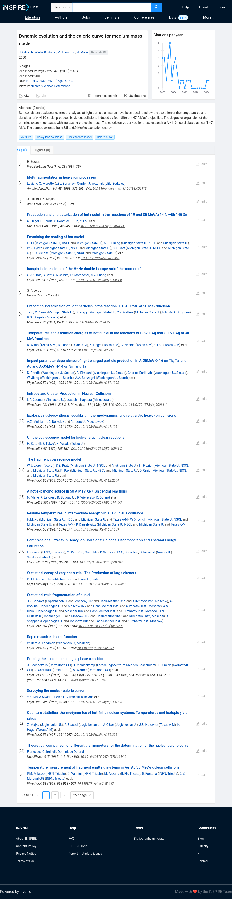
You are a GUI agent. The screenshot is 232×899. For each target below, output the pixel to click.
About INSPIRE (26, 838)
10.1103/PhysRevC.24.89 (93, 322)
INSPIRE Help (77, 846)
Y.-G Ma (32, 697)
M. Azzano (111, 773)
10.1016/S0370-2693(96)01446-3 (99, 502)
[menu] (197, 7)
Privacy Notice (26, 853)
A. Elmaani (84, 373)
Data (172, 17)
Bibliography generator (150, 838)
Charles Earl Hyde (140, 373)
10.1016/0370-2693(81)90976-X (100, 448)
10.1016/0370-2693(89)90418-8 (101, 562)
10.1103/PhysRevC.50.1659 (100, 529)
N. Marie (83, 52)
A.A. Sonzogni (85, 378)
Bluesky (202, 846)
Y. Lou (84, 221)
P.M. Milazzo (36, 773)
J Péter (57, 697)
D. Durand (103, 497)
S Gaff (47, 275)
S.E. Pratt (62, 465)
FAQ (71, 838)
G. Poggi (82, 312)
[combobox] (112, 7)
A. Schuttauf (43, 670)
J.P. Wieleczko (85, 497)
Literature (32, 17)
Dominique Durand (71, 751)
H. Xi (30, 243)
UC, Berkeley (55, 421)
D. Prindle (33, 373)
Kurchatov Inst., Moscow (150, 601)
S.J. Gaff (119, 248)
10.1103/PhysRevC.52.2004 (100, 480)
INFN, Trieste (56, 773)
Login (221, 7)
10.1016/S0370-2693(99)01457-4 (49, 81)
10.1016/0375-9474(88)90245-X (102, 226)
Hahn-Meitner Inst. (60, 579)
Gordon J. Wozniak (90, 183)
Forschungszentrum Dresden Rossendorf (126, 665)
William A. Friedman (41, 643)
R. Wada (37, 52)
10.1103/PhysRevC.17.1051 (100, 426)
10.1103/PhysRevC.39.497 (95, 350)
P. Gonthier (61, 221)
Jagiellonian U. (51, 725)
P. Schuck (107, 552)
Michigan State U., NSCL (53, 243)
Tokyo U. (77, 443)
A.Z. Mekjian (35, 421)
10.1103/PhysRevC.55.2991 (100, 734)
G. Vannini (74, 773)
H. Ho (74, 221)
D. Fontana (149, 773)
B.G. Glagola (35, 317)
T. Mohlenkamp (84, 665)
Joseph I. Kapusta (79, 400)
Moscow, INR (83, 601)
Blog (200, 838)
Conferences (144, 17)
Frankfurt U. (62, 670)
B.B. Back (169, 312)
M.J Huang (98, 275)
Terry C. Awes (36, 312)
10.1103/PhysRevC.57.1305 (100, 383)
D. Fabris (46, 221)
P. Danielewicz (86, 524)
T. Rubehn (164, 665)
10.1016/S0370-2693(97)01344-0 (99, 280)
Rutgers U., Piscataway (87, 421)
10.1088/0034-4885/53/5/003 (105, 584)
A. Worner (80, 670)
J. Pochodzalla (37, 665)
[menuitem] (185, 7)
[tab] (32, 150)
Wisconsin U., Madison (73, 643)
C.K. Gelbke (40, 253)
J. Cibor (24, 52)
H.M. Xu (32, 519)
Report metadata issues (85, 853)
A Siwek (44, 697)
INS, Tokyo (46, 443)
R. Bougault (65, 497)
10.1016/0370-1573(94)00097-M (100, 626)
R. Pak (64, 470)
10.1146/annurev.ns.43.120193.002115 (120, 188)
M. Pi (70, 552)
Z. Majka (33, 725)
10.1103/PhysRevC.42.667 (95, 648)
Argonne (183, 312)
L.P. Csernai (35, 400)
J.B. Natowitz (148, 725)
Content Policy (26, 846)
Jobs (86, 17)
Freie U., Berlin (89, 579)
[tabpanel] (116, 479)
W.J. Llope (34, 465)
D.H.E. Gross (36, 579)
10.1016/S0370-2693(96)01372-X (99, 702)
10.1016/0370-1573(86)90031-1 (145, 404)
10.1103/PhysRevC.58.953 (95, 783)
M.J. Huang (112, 243)
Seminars (112, 17)
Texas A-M (48, 345)
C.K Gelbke (60, 275)
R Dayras (87, 697)
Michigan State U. (89, 243)
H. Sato (32, 443)
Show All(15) (98, 52)
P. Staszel (71, 725)
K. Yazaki (63, 443)
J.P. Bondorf (35, 601)
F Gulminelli (71, 697)
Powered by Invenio (15, 891)
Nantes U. (164, 552)
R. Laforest (48, 497)
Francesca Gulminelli (41, 751)
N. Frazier (145, 465)
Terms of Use (25, 861)
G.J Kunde (34, 275)
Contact (202, 861)
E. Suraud (33, 552)
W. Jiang (33, 378)
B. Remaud (147, 552)
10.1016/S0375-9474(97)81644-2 (103, 756)
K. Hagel (50, 52)
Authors (61, 17)
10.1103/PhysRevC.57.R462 (100, 258)
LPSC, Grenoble (53, 552)
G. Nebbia (128, 345)
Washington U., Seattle (58, 373)
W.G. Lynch (34, 248)
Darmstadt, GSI (60, 665)
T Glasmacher (79, 275)
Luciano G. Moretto (40, 183)
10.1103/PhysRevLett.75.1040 (85, 680)
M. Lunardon (66, 52)
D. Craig (145, 470)
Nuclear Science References (50, 86)
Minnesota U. (54, 400)
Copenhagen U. (57, 601)
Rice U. (48, 465)
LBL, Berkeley (65, 183)
